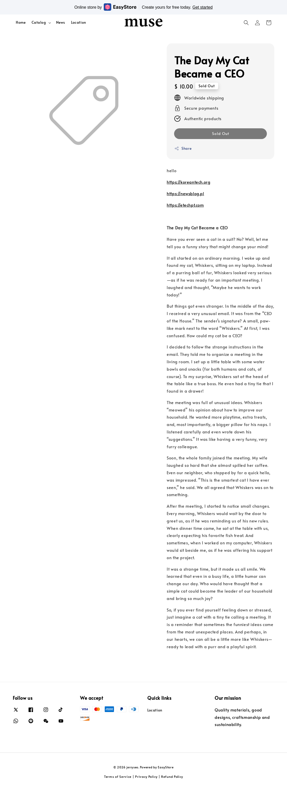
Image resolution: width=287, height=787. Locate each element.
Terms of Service (118, 776)
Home (20, 22)
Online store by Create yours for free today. (143, 7)
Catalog (39, 22)
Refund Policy (172, 776)
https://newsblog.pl (185, 193)
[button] (246, 22)
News (60, 22)
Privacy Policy (146, 776)
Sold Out (220, 133)
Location (78, 22)
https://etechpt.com (185, 205)
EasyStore (166, 767)
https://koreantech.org (188, 182)
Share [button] (182, 148)
